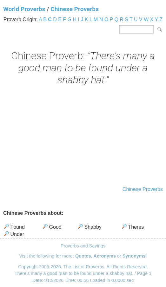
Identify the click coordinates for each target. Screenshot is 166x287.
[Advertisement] (83, 136)
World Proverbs (24, 9)
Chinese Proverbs (74, 9)
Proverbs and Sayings (83, 245)
